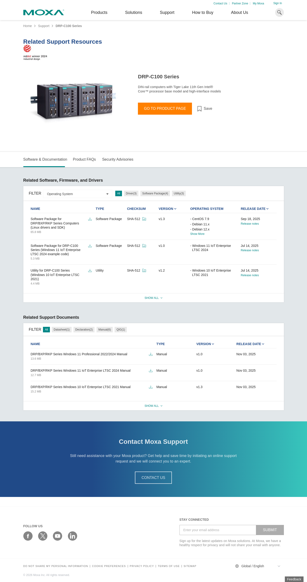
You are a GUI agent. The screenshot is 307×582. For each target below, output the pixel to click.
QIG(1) (120, 329)
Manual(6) (104, 329)
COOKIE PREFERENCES (109, 566)
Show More (197, 234)
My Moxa (258, 3)
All (118, 193)
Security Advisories (117, 159)
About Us (239, 12)
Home (27, 26)
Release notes (250, 223)
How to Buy (202, 12)
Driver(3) (131, 193)
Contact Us (220, 3)
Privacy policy (142, 566)
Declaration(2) (84, 329)
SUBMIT (270, 530)
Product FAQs (84, 159)
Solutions (133, 12)
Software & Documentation (45, 159)
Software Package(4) (155, 193)
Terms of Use (169, 566)
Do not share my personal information (55, 566)
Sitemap (190, 566)
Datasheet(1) (62, 329)
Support (167, 12)
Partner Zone (240, 3)
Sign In (277, 3)
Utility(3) (179, 193)
